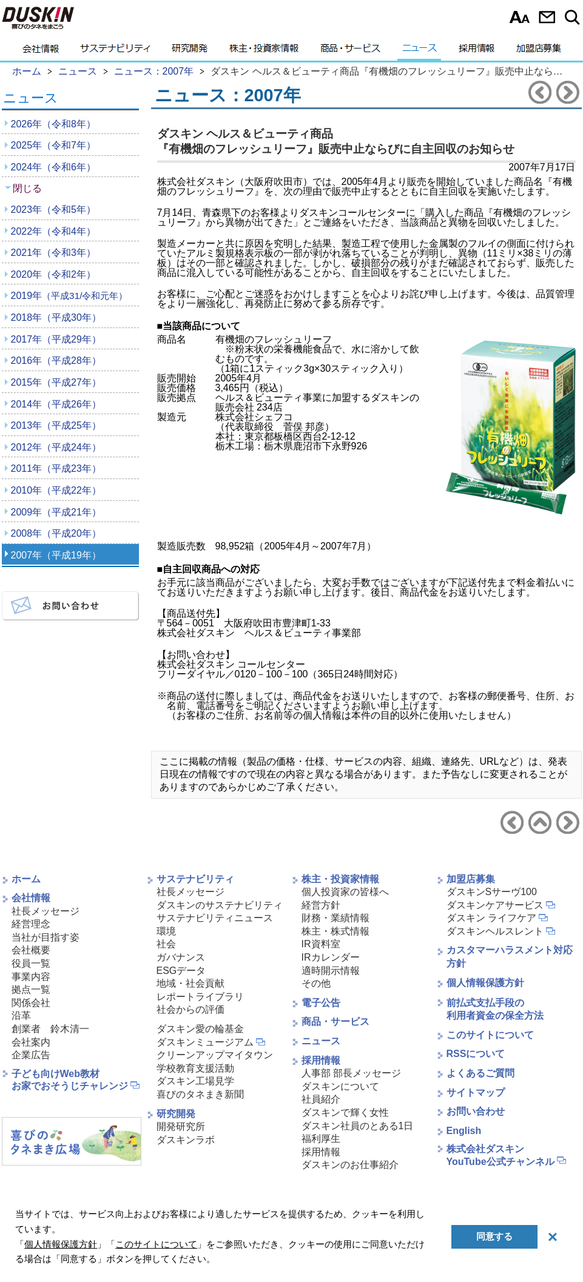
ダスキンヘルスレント (495, 931)
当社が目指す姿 (45, 937)
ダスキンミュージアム (205, 1042)
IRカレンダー (331, 957)
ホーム (26, 879)
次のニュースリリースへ (567, 92)
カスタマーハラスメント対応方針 (510, 956)
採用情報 (476, 51)
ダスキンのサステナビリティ (220, 905)
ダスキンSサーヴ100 (492, 892)
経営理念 (31, 924)
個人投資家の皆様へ (345, 892)
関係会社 (31, 1003)
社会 (166, 944)
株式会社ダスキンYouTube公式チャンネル (500, 1155)
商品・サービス (350, 51)
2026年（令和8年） (53, 124)
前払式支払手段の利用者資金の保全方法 (495, 1009)
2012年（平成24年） (56, 447)
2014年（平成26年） (56, 404)
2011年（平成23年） (56, 468)
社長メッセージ (45, 911)
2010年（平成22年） (56, 490)
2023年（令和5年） (53, 209)
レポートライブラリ (200, 997)
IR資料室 (321, 944)
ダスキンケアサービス (495, 905)
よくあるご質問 (480, 1073)
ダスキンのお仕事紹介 (350, 1165)
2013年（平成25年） (56, 425)
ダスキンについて (340, 1086)
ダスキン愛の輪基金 (200, 1029)
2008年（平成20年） (56, 533)
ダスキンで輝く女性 (345, 1112)
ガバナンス (181, 957)
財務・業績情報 (335, 918)
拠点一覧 (31, 989)
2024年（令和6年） (53, 167)
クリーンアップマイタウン (215, 1055)
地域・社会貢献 (190, 983)
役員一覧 (31, 963)
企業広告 (31, 1055)
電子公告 (321, 1003)
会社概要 (31, 950)
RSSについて (476, 1054)
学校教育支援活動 (195, 1068)
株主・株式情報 (335, 931)
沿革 (21, 1015)
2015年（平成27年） (56, 382)
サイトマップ (476, 1092)
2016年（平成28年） (56, 360)
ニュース (420, 51)
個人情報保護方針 (485, 983)
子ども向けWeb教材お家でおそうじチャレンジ (70, 1080)
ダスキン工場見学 (195, 1081)
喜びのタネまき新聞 (200, 1094)
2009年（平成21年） (56, 512)
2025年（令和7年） (53, 145)
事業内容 (31, 977)
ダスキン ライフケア (491, 918)
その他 (316, 983)
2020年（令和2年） (53, 274)
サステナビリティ (115, 51)
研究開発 (189, 51)
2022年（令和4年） (53, 231)
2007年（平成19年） (56, 555)
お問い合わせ (547, 17)
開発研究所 (181, 1126)
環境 (166, 931)
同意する (494, 1236)
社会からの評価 (190, 1009)
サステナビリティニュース (215, 918)
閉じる (27, 188)
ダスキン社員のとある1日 (358, 1126)
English (464, 1131)
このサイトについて (490, 1035)
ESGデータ (181, 970)
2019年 (69, 295)
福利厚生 (321, 1138)
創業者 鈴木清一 (50, 1029)
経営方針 (321, 905)
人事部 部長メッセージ (351, 1073)
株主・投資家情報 (264, 51)
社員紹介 (321, 1099)
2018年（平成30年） (56, 317)
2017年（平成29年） (56, 339)
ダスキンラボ (186, 1140)
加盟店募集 (539, 51)
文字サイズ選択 (519, 17)
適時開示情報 (331, 970)
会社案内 (31, 1042)
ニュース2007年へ (539, 822)
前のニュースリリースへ (539, 92)
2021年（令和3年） (53, 252)
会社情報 (41, 51)
